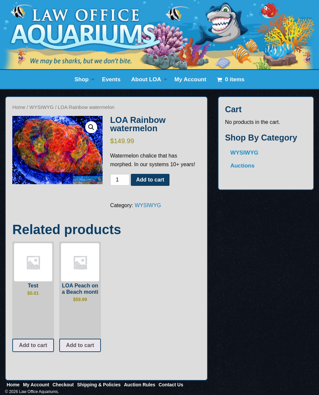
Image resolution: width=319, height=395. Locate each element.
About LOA (146, 79)
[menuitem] (83, 79)
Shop (82, 79)
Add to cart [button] (33, 345)
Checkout (63, 384)
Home (18, 107)
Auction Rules (139, 384)
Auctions (242, 166)
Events (111, 79)
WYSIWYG (42, 107)
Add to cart (150, 180)
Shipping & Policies (99, 384)
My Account (190, 79)
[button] (91, 127)
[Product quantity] (120, 180)
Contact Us (171, 384)
